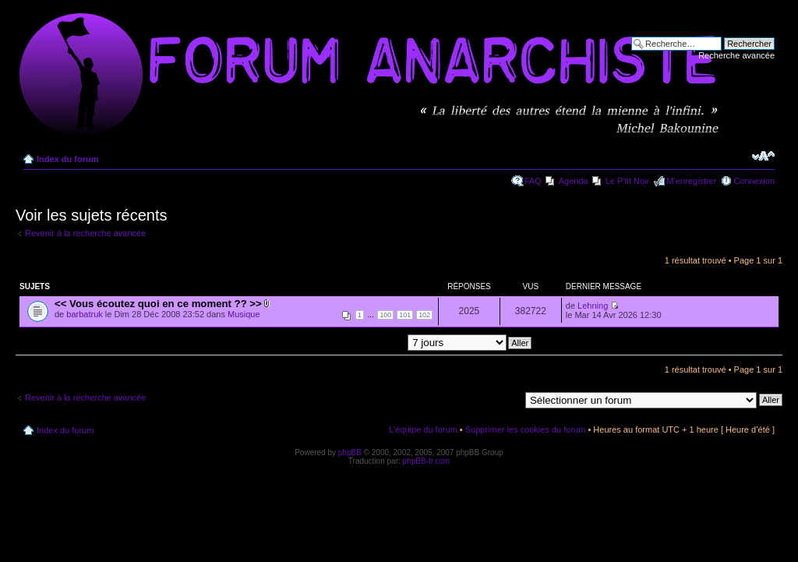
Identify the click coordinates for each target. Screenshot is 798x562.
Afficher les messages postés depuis (387, 342)
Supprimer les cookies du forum (525, 429)
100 (385, 315)
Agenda (573, 181)
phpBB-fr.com (426, 461)
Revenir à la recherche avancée (85, 233)
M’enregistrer (691, 181)
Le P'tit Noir (628, 181)
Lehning (592, 305)
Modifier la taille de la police (763, 156)
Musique (244, 314)
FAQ (533, 181)
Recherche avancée (736, 55)
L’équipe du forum (423, 429)
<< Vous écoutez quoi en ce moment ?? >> (158, 303)
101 (405, 315)
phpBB (350, 452)
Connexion (754, 181)
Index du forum (67, 159)
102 (424, 315)
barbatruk (84, 314)
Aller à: (506, 399)
